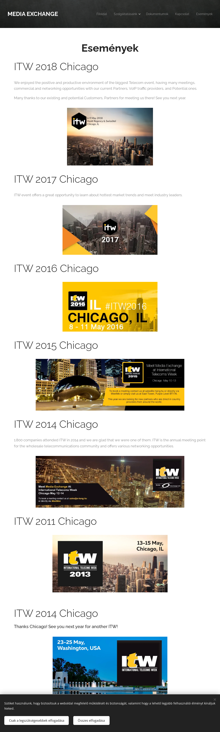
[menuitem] (92, 14)
